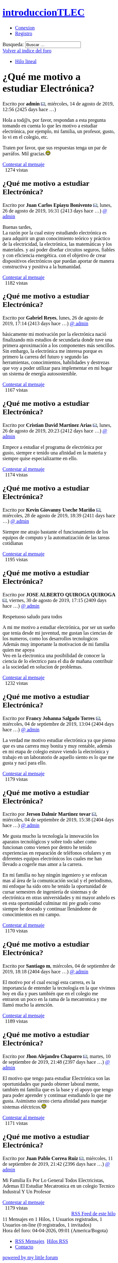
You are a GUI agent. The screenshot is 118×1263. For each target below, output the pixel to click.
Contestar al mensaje (23, 164)
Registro (23, 33)
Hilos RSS (57, 1241)
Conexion (25, 27)
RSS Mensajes (29, 1241)
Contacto (24, 1247)
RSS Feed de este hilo (93, 1213)
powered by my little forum (30, 1257)
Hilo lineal (26, 61)
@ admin (79, 323)
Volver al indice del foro (27, 50)
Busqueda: (13, 44)
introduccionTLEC (44, 12)
